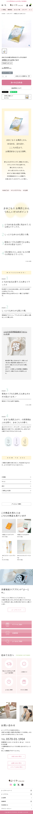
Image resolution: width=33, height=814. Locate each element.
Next (31, 9)
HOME (3, 13)
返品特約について (17, 88)
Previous (1, 9)
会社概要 (3, 797)
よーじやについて (16, 610)
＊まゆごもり (5, 190)
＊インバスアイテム (16, 190)
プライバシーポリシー (6, 808)
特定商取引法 (4, 805)
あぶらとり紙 (17, 9)
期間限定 (10, 9)
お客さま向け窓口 (16, 756)
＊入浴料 (25, 190)
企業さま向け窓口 (16, 763)
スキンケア (24, 9)
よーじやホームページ (6, 790)
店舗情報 (3, 801)
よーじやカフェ (4, 794)
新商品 (4, 9)
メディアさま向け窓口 (16, 767)
